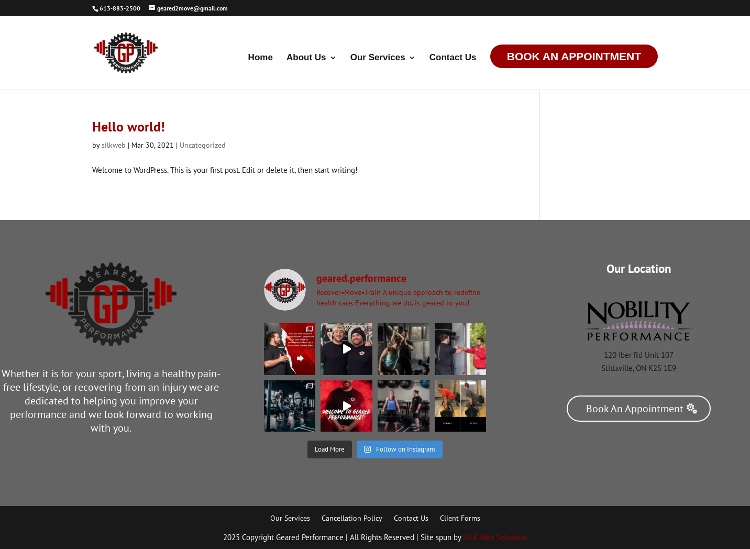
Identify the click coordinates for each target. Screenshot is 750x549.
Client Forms (460, 518)
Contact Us (453, 58)
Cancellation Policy (352, 518)
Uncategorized (203, 145)
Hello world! (128, 126)
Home (260, 58)
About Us (306, 58)
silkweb (114, 145)
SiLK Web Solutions (495, 537)
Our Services (377, 58)
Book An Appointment (574, 56)
